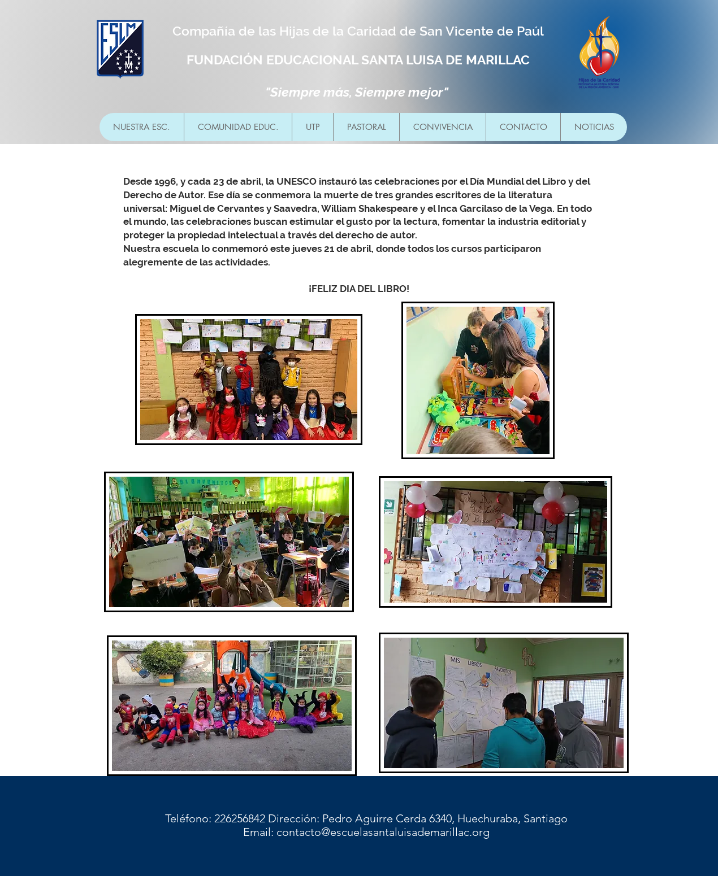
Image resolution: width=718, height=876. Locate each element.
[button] (238, 127)
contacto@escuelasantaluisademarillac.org (383, 832)
